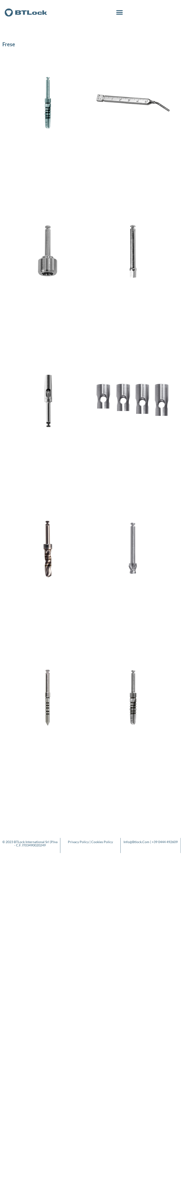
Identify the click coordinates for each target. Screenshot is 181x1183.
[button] (119, 12)
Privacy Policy (78, 842)
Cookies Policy (102, 842)
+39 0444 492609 (165, 842)
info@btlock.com (136, 842)
